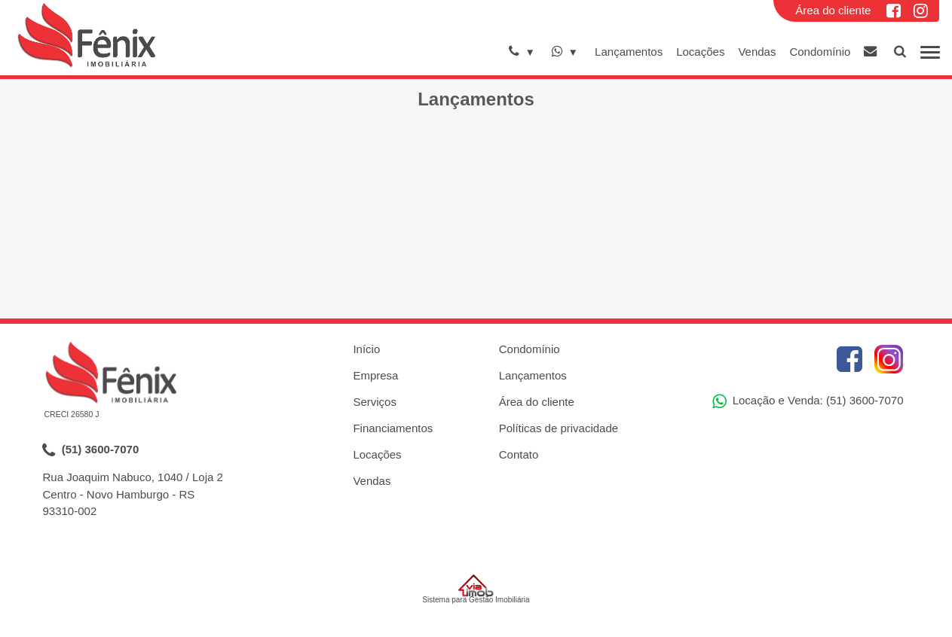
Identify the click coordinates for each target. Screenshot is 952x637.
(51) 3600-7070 (90, 450)
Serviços (374, 401)
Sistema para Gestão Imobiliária (475, 589)
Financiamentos (393, 428)
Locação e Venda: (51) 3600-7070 (807, 401)
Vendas (757, 51)
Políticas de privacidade (558, 428)
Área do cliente (833, 10)
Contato (519, 454)
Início (366, 349)
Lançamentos (629, 51)
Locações (700, 51)
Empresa (375, 375)
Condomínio (819, 51)
